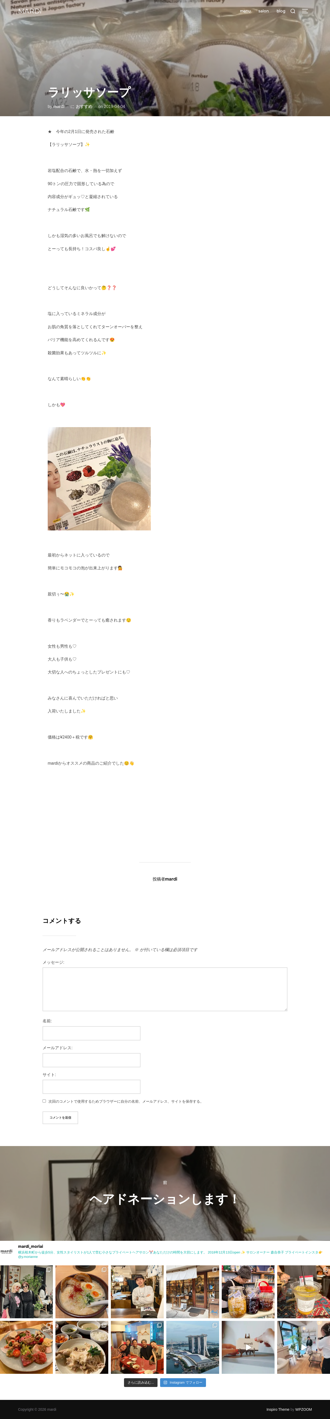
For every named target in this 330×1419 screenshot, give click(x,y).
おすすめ (84, 106)
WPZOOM (303, 1409)
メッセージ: (53, 962)
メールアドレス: (57, 1048)
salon (263, 11)
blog (281, 11)
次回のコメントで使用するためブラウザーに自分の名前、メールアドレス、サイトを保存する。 (126, 1101)
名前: (47, 1021)
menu (245, 11)
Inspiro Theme (278, 1409)
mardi (30, 11)
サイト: (49, 1074)
